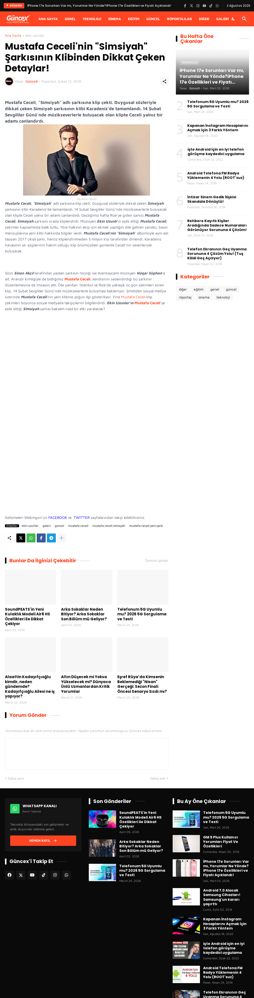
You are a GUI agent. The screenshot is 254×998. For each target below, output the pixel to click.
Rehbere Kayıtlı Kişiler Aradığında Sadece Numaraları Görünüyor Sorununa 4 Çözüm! (217, 225)
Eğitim (133, 19)
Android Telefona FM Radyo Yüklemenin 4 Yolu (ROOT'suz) (215, 175)
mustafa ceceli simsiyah (109, 525)
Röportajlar (179, 19)
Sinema (114, 19)
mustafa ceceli (78, 525)
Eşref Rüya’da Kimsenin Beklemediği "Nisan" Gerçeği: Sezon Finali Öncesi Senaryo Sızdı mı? (142, 684)
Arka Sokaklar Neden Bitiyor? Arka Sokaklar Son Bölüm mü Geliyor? (84, 614)
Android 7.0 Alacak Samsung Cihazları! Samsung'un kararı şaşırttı (221, 897)
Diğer (204, 19)
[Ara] (244, 19)
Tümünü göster (156, 560)
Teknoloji (92, 19)
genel (214, 289)
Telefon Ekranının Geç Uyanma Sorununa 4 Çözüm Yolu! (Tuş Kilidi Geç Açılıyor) (217, 254)
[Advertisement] (86, 456)
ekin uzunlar (34, 35)
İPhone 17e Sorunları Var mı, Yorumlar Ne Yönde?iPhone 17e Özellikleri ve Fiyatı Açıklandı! (226, 868)
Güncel (153, 19)
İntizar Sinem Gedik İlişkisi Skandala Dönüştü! (211, 199)
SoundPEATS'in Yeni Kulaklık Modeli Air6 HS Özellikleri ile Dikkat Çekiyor (27, 616)
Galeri (222, 19)
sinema (204, 297)
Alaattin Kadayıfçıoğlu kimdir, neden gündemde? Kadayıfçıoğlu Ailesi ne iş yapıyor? (30, 686)
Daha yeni (16, 778)
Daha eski (157, 778)
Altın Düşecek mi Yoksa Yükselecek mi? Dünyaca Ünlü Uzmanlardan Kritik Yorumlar (86, 684)
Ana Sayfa (48, 19)
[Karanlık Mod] (233, 19)
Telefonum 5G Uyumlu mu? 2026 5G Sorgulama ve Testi (141, 614)
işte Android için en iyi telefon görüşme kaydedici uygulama (216, 151)
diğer (183, 289)
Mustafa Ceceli (133, 297)
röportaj (185, 297)
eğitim (198, 289)
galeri (47, 525)
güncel (59, 525)
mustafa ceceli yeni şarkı (146, 525)
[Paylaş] (164, 81)
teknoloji (223, 297)
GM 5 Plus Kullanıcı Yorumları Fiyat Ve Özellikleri (220, 842)
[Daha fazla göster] (61, 537)
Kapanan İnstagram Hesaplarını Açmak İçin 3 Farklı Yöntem (217, 127)
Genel (70, 19)
